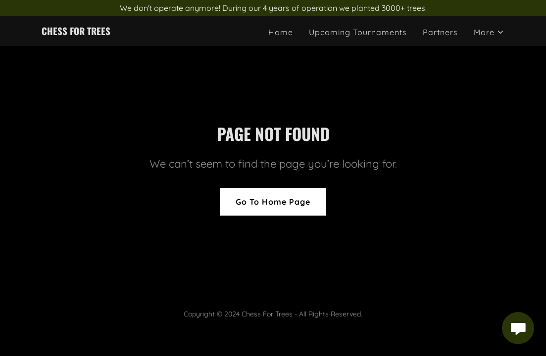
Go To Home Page (273, 202)
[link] (76, 32)
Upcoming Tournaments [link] (358, 32)
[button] (489, 32)
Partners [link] (440, 32)
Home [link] (280, 32)
